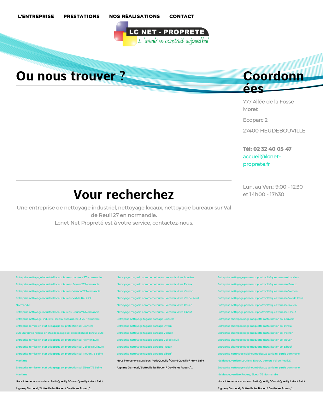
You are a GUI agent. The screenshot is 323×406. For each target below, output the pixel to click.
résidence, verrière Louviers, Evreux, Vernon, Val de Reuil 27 (254, 360)
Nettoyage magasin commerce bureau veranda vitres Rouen (154, 305)
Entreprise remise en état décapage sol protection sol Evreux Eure (62, 332)
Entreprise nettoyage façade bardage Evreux (144, 325)
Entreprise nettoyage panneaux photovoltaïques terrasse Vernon (257, 291)
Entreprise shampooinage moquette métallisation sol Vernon (255, 332)
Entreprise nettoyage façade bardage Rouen (144, 346)
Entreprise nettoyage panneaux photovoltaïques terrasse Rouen (257, 305)
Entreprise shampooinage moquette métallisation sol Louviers (256, 319)
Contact (181, 16)
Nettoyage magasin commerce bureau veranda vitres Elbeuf (154, 312)
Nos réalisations (134, 16)
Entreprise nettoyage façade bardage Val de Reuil (148, 339)
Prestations (81, 16)
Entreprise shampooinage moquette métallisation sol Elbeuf (255, 346)
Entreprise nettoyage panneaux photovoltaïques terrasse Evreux (257, 284)
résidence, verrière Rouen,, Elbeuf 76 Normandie (248, 374)
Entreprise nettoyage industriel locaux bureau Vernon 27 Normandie (58, 291)
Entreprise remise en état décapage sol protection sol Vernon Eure (57, 339)
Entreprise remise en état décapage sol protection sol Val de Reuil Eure (60, 346)
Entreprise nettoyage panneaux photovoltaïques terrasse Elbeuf (257, 312)
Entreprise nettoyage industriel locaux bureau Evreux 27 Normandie (57, 284)
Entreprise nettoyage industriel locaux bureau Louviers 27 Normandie (59, 277)
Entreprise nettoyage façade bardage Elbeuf (144, 353)
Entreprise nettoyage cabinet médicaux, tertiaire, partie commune (259, 353)
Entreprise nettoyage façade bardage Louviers (145, 319)
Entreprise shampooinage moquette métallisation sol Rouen (255, 339)
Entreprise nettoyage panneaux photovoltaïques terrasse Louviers (258, 277)
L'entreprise (36, 16)
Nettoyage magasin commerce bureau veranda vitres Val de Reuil (158, 298)
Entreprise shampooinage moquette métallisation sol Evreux (255, 325)
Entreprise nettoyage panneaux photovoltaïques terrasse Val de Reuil (260, 298)
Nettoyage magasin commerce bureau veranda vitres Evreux (154, 284)
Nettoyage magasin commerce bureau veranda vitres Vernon (155, 291)
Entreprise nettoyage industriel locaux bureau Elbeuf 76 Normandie (58, 319)
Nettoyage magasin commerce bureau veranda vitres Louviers (155, 277)
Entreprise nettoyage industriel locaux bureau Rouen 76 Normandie (57, 312)
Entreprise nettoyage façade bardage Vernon (145, 332)
